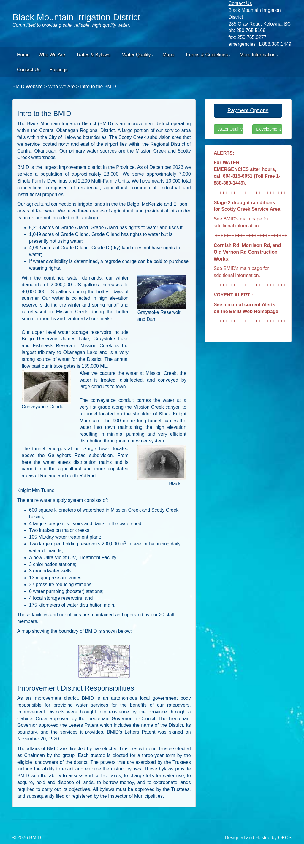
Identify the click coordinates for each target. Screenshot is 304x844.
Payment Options (247, 110)
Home (23, 54)
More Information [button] (259, 54)
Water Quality (230, 129)
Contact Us (28, 69)
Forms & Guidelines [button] (208, 54)
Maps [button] (170, 54)
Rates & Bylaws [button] (95, 54)
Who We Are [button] (53, 54)
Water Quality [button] (137, 54)
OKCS (285, 837)
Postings (58, 69)
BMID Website (27, 86)
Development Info (269, 129)
